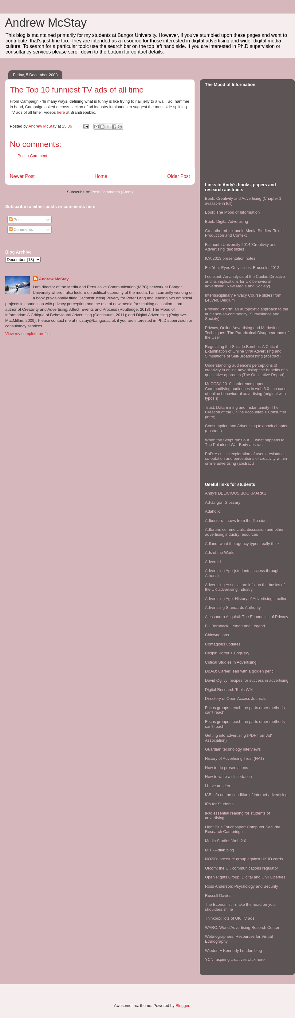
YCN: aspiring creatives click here (235, 959)
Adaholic (212, 511)
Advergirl (213, 561)
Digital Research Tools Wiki (229, 689)
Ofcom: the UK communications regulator (241, 868)
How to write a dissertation (228, 776)
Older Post (178, 176)
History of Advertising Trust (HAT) (234, 758)
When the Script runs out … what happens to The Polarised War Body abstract (245, 442)
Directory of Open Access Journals (235, 698)
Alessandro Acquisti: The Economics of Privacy (246, 616)
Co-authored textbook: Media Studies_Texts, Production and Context (244, 233)
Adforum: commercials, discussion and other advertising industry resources (244, 532)
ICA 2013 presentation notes (230, 258)
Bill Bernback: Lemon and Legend (235, 626)
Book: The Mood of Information (232, 212)
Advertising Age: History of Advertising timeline (246, 598)
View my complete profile (27, 333)
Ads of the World (219, 552)
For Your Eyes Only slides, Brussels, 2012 (242, 267)
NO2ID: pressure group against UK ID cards (244, 859)
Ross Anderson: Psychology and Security (241, 886)
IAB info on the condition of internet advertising (246, 794)
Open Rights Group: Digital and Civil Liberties (245, 877)
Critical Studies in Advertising (231, 662)
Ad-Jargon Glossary (222, 502)
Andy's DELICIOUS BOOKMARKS (235, 493)
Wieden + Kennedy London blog (233, 950)
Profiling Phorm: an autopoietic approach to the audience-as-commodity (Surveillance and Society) (246, 314)
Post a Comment (32, 155)
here (61, 112)
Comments (21, 229)
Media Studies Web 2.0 (225, 840)
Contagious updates (223, 644)
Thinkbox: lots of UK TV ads (229, 918)
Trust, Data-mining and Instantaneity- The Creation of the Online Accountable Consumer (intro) (245, 412)
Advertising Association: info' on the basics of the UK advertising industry (245, 587)
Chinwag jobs (217, 635)
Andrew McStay (46, 22)
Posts (16, 219)
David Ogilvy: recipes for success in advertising (247, 680)
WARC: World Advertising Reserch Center (242, 927)
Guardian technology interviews (233, 749)
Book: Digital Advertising (226, 221)
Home (101, 176)
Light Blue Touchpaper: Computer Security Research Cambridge (242, 829)
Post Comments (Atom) (112, 192)
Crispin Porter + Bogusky (227, 653)
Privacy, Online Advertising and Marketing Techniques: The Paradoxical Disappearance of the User (247, 333)
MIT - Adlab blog (219, 850)
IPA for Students (219, 804)
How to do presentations (226, 767)
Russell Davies (218, 895)
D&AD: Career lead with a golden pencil (240, 671)
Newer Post (22, 176)
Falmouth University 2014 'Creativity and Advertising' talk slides (241, 247)
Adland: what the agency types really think (242, 543)
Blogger (182, 1005)
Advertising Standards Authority (233, 607)
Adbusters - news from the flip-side (235, 520)
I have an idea (217, 785)
